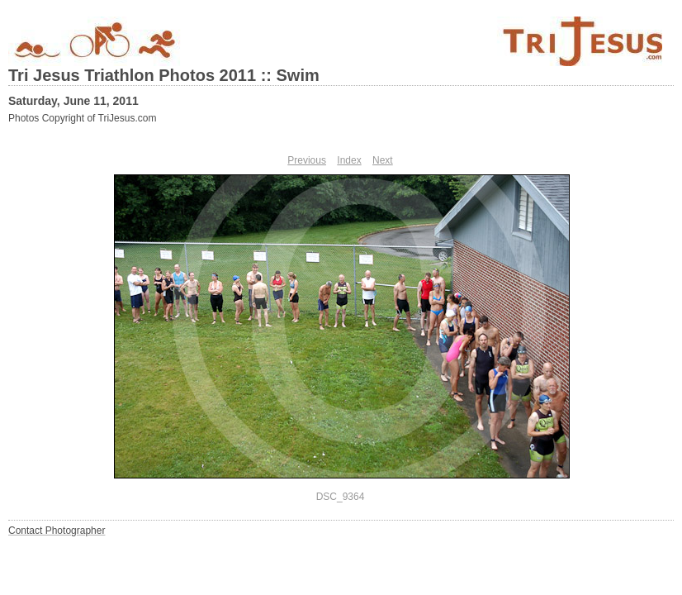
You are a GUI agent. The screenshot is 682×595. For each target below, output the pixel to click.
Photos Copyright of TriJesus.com (82, 118)
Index (349, 160)
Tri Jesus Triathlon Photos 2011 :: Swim (164, 75)
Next (382, 160)
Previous (306, 160)
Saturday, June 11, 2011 (73, 100)
